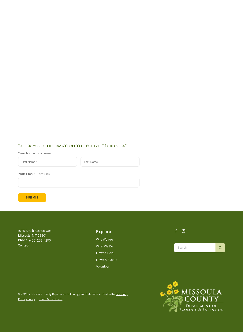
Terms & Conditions (50, 299)
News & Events (106, 260)
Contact (23, 245)
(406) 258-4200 (40, 240)
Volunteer (103, 266)
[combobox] (194, 247)
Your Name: (27, 153)
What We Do (104, 246)
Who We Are (104, 239)
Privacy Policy (26, 299)
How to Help (105, 253)
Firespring (122, 294)
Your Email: (27, 174)
